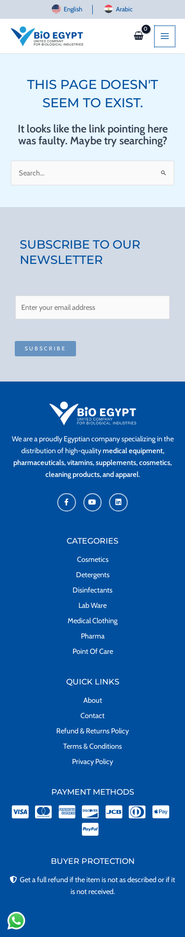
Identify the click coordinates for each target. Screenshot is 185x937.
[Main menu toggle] (165, 36)
